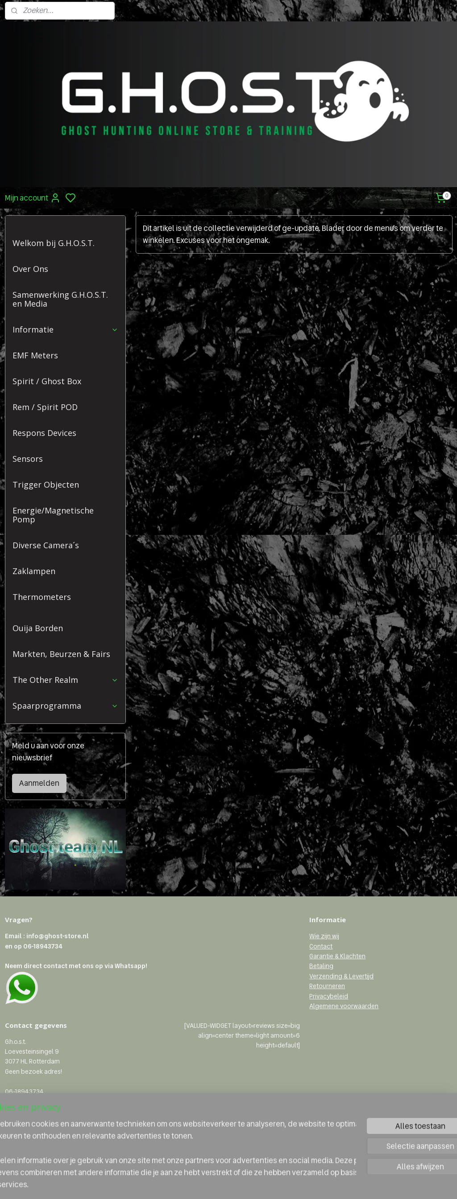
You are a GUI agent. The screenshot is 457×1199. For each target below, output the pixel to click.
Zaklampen (33, 571)
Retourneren (327, 985)
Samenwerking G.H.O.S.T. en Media (60, 299)
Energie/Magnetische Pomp (53, 515)
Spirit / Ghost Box (46, 381)
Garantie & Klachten (337, 956)
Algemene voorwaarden (343, 1006)
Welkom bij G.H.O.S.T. (53, 243)
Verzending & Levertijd (341, 976)
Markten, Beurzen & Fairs (61, 654)
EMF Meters (35, 355)
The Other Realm (65, 679)
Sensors (27, 458)
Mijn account (33, 198)
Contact (320, 946)
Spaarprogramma (65, 705)
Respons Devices (44, 432)
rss (270, 1182)
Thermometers (41, 596)
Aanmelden (39, 783)
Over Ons (30, 268)
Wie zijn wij (324, 936)
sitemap (255, 1182)
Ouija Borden (37, 628)
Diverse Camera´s (45, 545)
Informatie (65, 329)
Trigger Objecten (45, 484)
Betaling (321, 965)
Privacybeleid (328, 996)
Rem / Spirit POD (45, 407)
